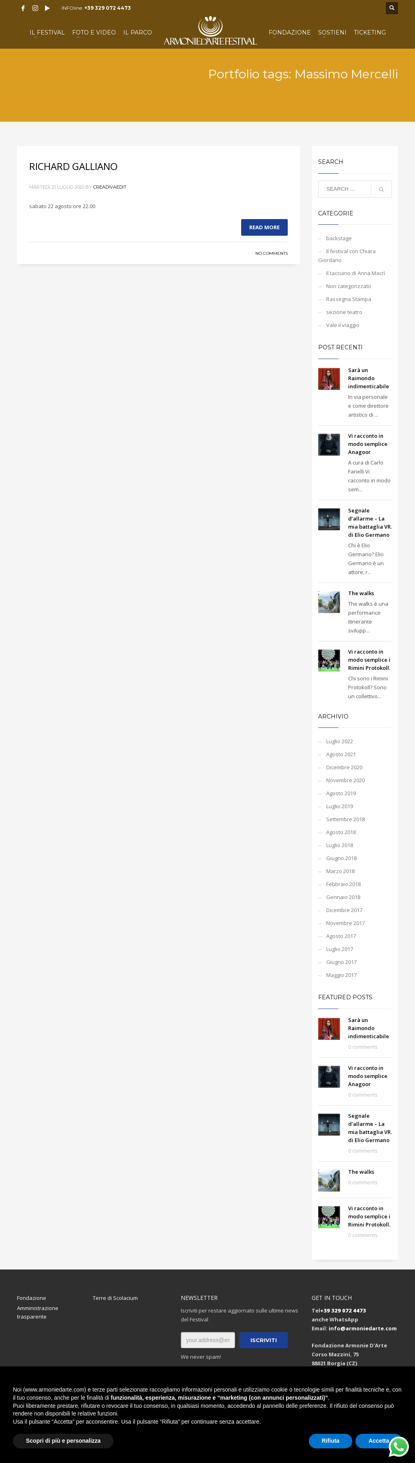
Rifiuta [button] (331, 1440)
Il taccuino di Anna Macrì (355, 273)
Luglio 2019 (339, 806)
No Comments (271, 253)
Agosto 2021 (341, 754)
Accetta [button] (378, 1440)
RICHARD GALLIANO (73, 166)
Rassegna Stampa (348, 299)
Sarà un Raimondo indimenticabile (368, 378)
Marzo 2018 (340, 871)
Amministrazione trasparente (37, 1312)
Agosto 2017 (341, 936)
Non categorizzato (348, 286)
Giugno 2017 (341, 962)
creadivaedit (109, 187)
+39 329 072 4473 (107, 8)
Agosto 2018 (341, 832)
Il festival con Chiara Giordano (347, 255)
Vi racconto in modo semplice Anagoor (367, 444)
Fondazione (31, 1298)
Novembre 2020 (345, 780)
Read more (264, 227)
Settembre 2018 (345, 819)
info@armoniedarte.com (363, 1328)
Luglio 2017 (339, 949)
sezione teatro (344, 312)
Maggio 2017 (341, 975)
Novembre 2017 (345, 923)
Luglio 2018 (339, 845)
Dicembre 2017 (344, 910)
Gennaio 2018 (343, 897)
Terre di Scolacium (115, 1298)
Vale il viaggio (342, 325)
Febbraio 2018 (343, 884)
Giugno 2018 (341, 858)
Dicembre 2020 (344, 767)
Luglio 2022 (339, 741)
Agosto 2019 (341, 793)
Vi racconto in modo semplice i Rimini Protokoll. (369, 659)
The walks (361, 593)
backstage (339, 238)
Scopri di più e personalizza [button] (63, 1440)
